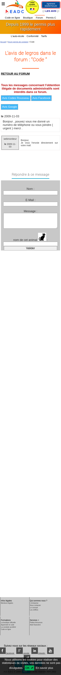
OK (28, 667)
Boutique (28, 17)
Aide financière (35, 625)
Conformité (33, 36)
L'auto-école (17, 36)
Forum (40, 17)
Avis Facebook (41, 98)
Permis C (51, 17)
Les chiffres (34, 610)
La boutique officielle (8, 622)
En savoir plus (44, 667)
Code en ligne (13, 17)
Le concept (34, 607)
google (23, 653)
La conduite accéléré (8, 627)
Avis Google (9, 106)
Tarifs (44, 36)
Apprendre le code (7, 625)
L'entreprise (34, 603)
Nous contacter (35, 605)
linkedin (38, 653)
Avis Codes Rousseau (15, 98)
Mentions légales (7, 603)
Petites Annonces (36, 622)
